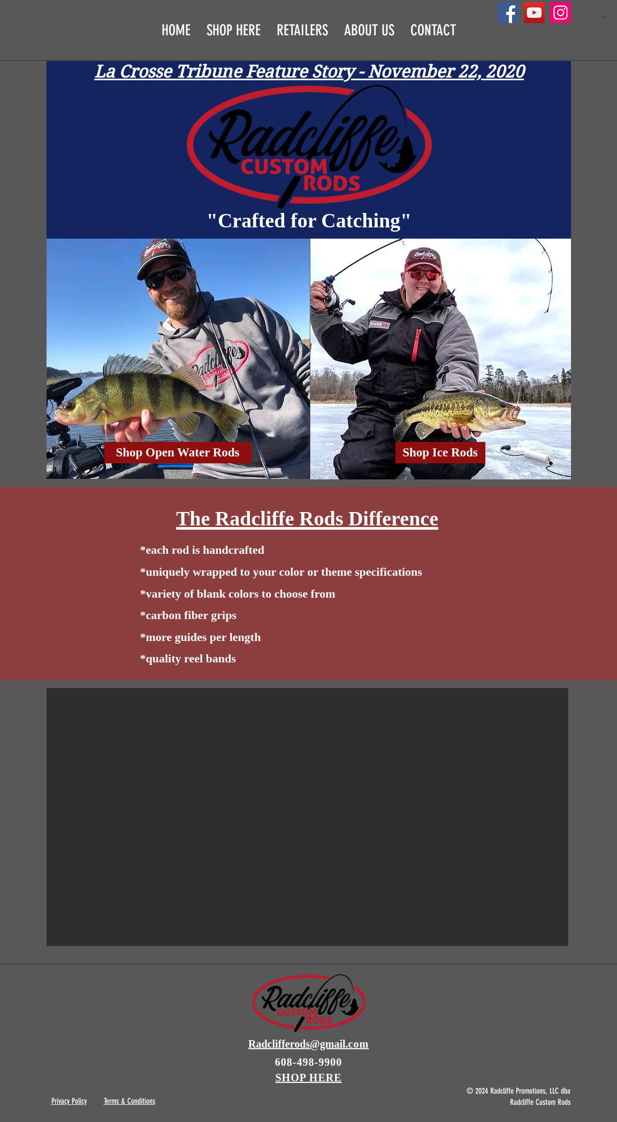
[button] (604, 16)
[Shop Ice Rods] (440, 452)
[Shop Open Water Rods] (178, 452)
